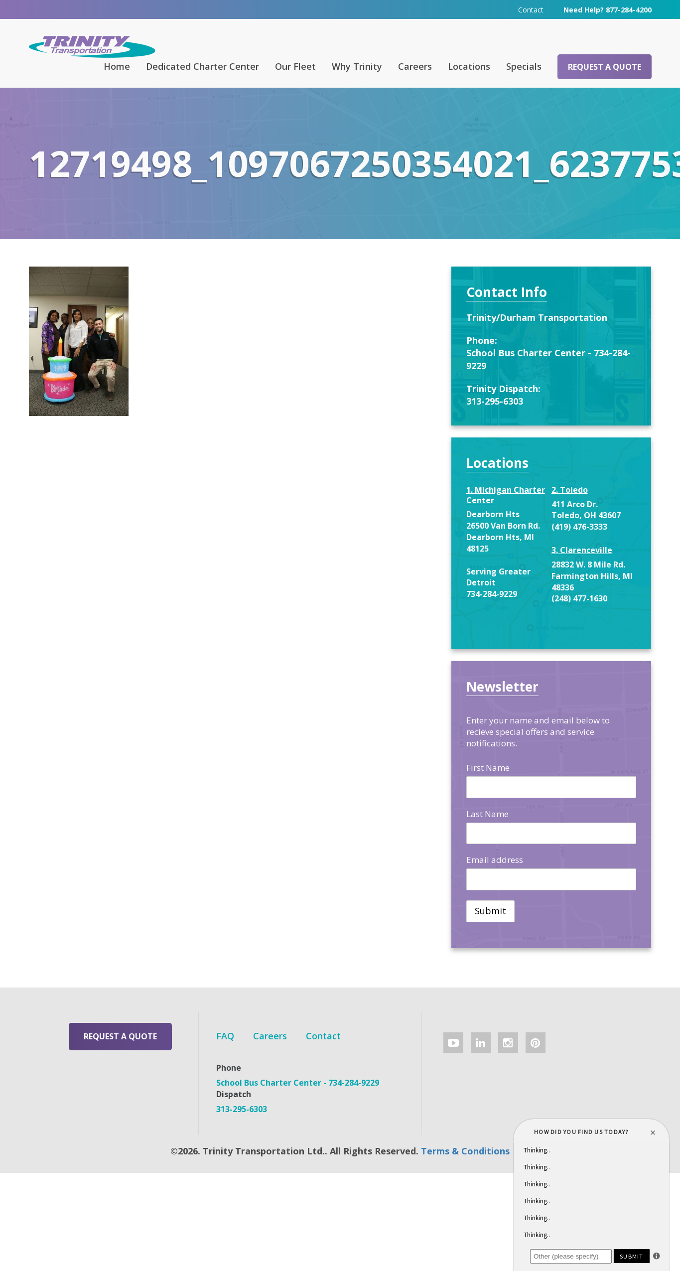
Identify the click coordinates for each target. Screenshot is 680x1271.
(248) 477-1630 (579, 598)
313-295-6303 (494, 401)
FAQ (225, 1036)
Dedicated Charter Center (202, 66)
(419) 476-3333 (579, 526)
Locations (469, 66)
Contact (531, 9)
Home (117, 66)
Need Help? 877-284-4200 (607, 9)
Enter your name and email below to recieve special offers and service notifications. (538, 731)
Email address (494, 859)
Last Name (487, 814)
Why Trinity (357, 66)
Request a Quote (604, 66)
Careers (415, 66)
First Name (488, 767)
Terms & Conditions (465, 1151)
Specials (524, 66)
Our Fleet (295, 66)
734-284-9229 (491, 593)
